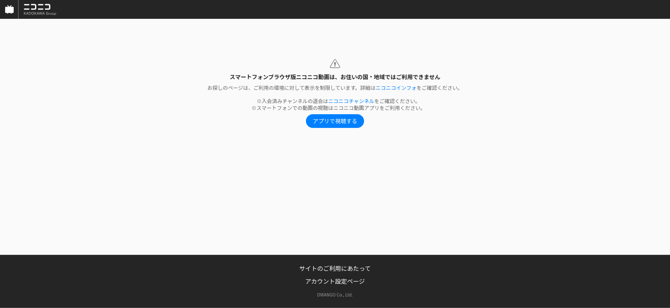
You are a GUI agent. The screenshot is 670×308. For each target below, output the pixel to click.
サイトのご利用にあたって (334, 268)
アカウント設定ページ (335, 281)
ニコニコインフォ (396, 87)
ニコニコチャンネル (351, 100)
